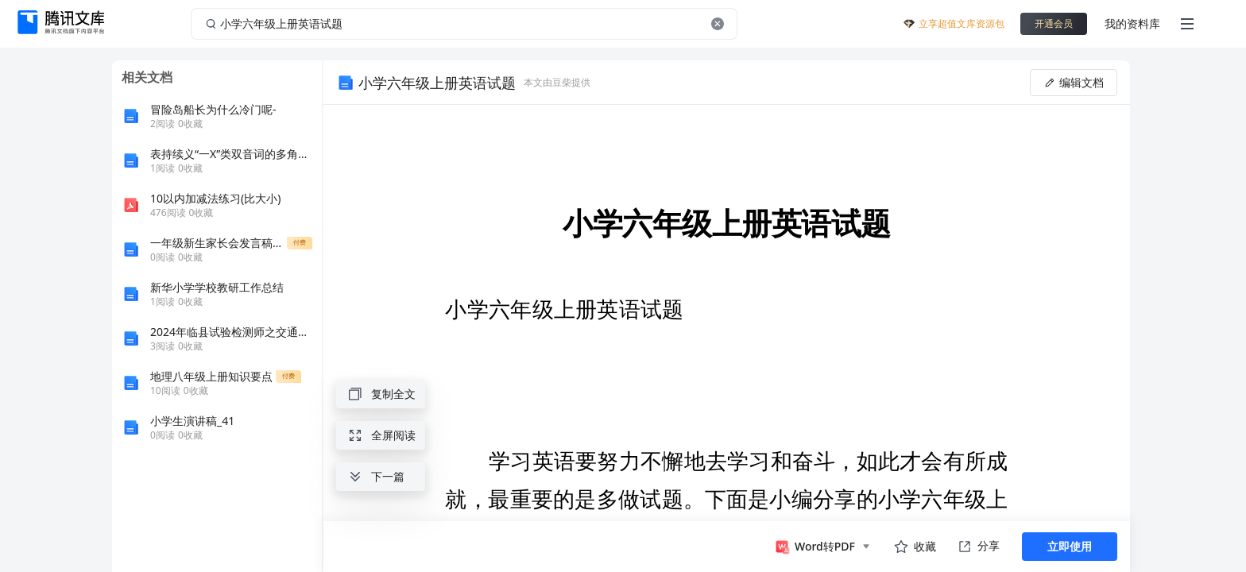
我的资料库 (1132, 23)
